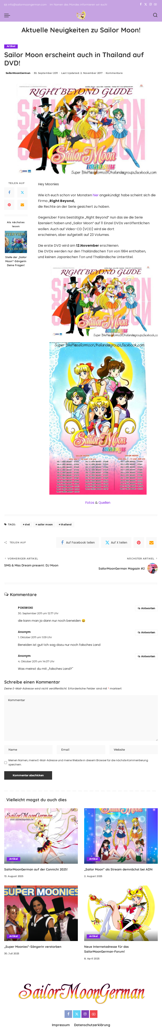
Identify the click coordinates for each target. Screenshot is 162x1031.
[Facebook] (140, 4)
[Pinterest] (9, 205)
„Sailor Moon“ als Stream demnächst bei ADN (121, 870)
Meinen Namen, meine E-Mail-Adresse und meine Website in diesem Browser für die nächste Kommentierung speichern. (78, 763)
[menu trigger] (8, 15)
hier (96, 195)
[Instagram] (150, 4)
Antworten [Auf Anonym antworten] (148, 632)
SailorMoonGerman (18, 73)
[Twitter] (145, 4)
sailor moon (45, 524)
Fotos (90, 502)
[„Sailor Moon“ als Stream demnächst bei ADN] (121, 837)
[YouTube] (155, 4)
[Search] (155, 15)
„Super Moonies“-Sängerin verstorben (35, 947)
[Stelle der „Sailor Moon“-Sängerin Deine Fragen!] (16, 242)
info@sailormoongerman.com (25, 4)
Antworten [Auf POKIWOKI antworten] (148, 608)
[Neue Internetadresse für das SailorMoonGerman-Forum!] (121, 914)
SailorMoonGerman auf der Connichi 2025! (38, 870)
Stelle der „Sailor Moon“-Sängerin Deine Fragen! (16, 261)
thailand (66, 524)
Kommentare (114, 73)
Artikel (11, 46)
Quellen (104, 502)
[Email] (22, 205)
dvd (27, 524)
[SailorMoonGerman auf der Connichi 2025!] (41, 837)
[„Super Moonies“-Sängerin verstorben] (41, 914)
